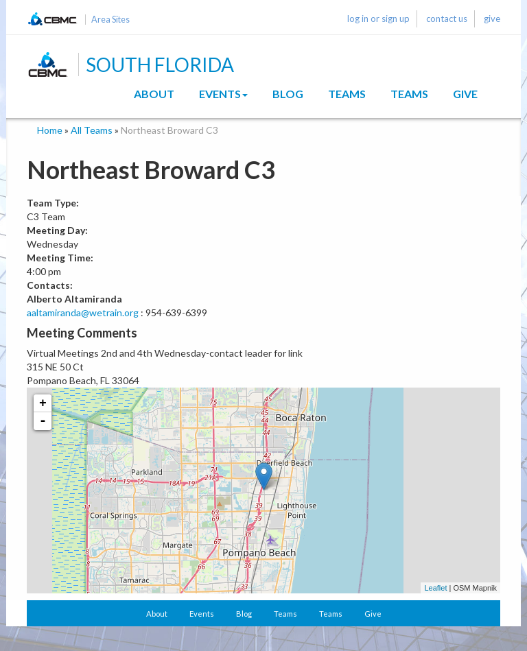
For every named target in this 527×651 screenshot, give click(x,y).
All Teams (92, 130)
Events (223, 93)
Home (49, 130)
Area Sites (110, 19)
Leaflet (435, 588)
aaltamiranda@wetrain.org (83, 312)
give (492, 18)
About (154, 93)
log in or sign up (378, 18)
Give (465, 93)
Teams (347, 93)
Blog (287, 93)
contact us (446, 18)
